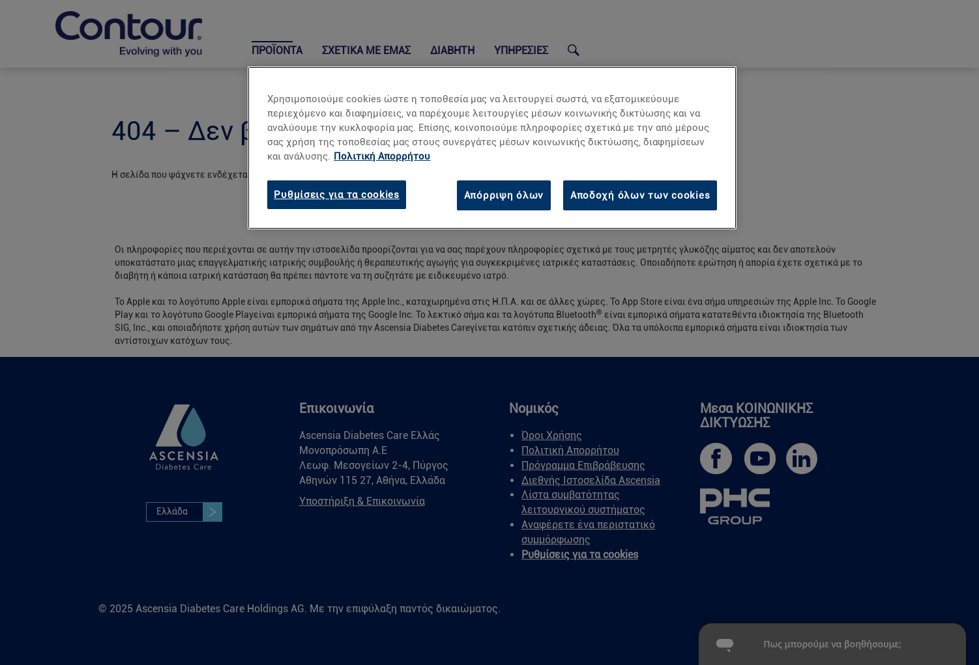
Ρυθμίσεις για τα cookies (337, 195)
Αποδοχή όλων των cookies (640, 195)
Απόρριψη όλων (504, 195)
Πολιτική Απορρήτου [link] (382, 156)
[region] (492, 147)
